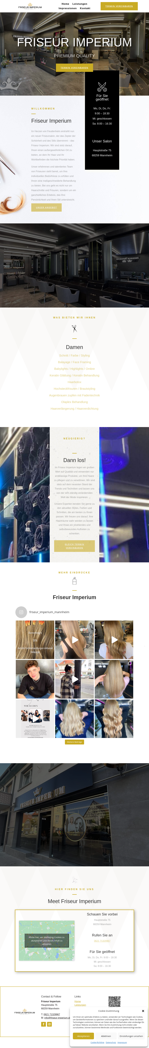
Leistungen (79, 4)
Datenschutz (111, 1042)
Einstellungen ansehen (131, 1036)
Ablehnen (106, 1036)
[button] (143, 1010)
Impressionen (68, 8)
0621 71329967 (52, 1014)
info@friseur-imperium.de (57, 1018)
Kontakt (85, 8)
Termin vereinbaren (119, 6)
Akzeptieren (83, 1036)
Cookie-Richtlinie (97, 1042)
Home (65, 4)
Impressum (122, 1042)
